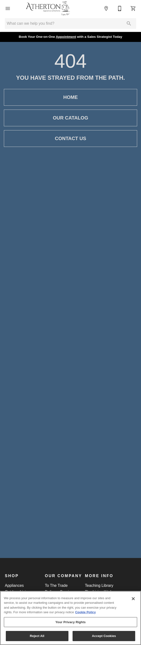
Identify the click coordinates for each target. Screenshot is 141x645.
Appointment (66, 37)
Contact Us (70, 138)
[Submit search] (129, 23)
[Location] (106, 8)
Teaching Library (99, 585)
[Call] (120, 8)
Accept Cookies (104, 636)
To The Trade (56, 585)
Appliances (14, 585)
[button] (8, 8)
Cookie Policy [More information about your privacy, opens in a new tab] (85, 612)
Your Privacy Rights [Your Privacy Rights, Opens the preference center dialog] (70, 622)
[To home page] (48, 8)
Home (70, 97)
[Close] (133, 598)
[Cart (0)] (133, 8)
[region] (70, 618)
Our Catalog (70, 118)
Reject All (37, 636)
